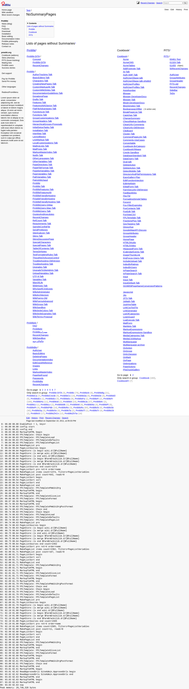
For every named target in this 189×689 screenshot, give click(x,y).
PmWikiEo (50, 398)
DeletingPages (40, 356)
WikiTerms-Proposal (42, 316)
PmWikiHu (38, 401)
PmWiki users (7, 65)
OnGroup (127, 351)
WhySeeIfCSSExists (43, 288)
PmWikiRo (63, 407)
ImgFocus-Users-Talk (133, 258)
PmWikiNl (75, 404)
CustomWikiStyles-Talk (44, 90)
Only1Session (130, 354)
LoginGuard (129, 317)
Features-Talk (39, 102)
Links (35, 369)
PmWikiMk (60, 404)
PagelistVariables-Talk (43, 170)
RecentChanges (41, 65)
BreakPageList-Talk (132, 112)
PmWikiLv (45, 404)
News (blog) (7, 24)
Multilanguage (130, 341)
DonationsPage (40, 96)
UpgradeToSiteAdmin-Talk (45, 270)
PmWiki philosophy (10, 41)
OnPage (127, 360)
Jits (124, 295)
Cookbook (33, 32)
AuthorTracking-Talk (42, 74)
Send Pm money (9, 81)
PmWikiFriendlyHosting (44, 195)
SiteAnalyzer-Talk (41, 233)
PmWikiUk (109, 410)
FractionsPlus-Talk (132, 220)
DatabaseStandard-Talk (134, 155)
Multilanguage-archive (134, 345)
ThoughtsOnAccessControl (46, 257)
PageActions (129, 366)
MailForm (127, 323)
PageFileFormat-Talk (43, 167)
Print (186, 9)
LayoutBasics (39, 136)
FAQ (4, 26)
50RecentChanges (179, 68)
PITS (31, 35)
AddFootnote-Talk (131, 68)
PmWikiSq (37, 410)
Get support (7, 73)
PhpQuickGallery (131, 369)
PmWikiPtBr (47, 407)
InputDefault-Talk (131, 283)
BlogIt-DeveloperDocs (134, 102)
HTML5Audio (129, 242)
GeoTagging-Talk (131, 224)
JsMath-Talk (129, 301)
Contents (33, 23)
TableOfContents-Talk (43, 248)
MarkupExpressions (132, 329)
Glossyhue (128, 227)
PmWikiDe (96, 395)
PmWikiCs (65, 395)
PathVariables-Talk (42, 177)
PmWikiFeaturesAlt (42, 192)
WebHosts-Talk (40, 285)
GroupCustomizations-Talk (46, 118)
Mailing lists (7, 63)
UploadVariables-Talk (43, 273)
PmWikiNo (89, 404)
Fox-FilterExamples (132, 205)
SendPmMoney (40, 229)
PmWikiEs (65, 398)
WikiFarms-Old (40, 298)
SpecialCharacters (42, 242)
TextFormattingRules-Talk (45, 254)
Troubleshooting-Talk (43, 264)
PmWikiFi (94, 398)
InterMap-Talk (39, 133)
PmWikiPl (104, 404)
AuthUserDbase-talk (133, 78)
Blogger (127, 93)
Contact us (6, 46)
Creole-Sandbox (131, 152)
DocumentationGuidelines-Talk (48, 93)
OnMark (127, 357)
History (179, 9)
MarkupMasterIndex (42, 372)
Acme (126, 59)
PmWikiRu (78, 407)
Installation (6, 34)
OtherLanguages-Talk (43, 158)
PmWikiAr (31, 323)
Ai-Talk (126, 71)
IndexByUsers (130, 267)
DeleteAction (129, 165)
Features (5, 29)
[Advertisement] (13, 108)
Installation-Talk (40, 130)
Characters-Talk (40, 80)
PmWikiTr (94, 410)
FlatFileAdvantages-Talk (44, 108)
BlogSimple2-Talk (131, 106)
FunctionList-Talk (41, 111)
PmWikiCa (32, 395)
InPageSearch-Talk (132, 273)
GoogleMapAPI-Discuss (134, 230)
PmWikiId (54, 401)
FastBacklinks (130, 193)
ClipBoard (128, 130)
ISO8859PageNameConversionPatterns (142, 286)
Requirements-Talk (42, 223)
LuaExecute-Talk (131, 320)
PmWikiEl (110, 395)
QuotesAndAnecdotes (43, 214)
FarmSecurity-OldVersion (135, 189)
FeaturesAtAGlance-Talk (45, 105)
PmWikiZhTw (71, 413)
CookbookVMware (132, 149)
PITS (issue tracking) (11, 60)
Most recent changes (11, 15)
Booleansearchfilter (132, 109)
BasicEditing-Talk (41, 77)
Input (125, 276)
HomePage (128, 239)
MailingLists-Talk (41, 146)
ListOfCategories (131, 313)
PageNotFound (40, 375)
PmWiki (4, 21)
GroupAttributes (131, 233)
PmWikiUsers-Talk (42, 211)
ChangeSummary (131, 118)
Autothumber (129, 90)
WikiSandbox (39, 307)
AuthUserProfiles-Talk (133, 87)
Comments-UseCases (134, 140)
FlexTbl (126, 196)
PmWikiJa (83, 401)
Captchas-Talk (130, 115)
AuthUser (37, 350)
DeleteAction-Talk (131, 168)
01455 (173, 65)
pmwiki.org (6, 52)
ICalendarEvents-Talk (133, 252)
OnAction (127, 348)
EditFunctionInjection (133, 180)
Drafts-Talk (38, 99)
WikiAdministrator (41, 292)
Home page (7, 10)
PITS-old (174, 84)
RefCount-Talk (40, 220)
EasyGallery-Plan (131, 177)
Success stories (8, 68)
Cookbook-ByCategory (134, 146)
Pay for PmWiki (8, 79)
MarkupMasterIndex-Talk (45, 152)
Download (6, 31)
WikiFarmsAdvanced (43, 301)
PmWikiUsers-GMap (43, 205)
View (166, 9)
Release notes (8, 44)
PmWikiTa (66, 410)
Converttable (129, 143)
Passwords (38, 378)
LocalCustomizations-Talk (45, 143)
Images (36, 366)
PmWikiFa (80, 398)
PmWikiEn (36, 398)
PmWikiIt (67, 401)
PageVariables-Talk (42, 174)
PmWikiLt (31, 404)
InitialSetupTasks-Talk (43, 127)
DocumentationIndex (43, 359)
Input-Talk (128, 279)
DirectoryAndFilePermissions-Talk (139, 174)
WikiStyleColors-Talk (43, 310)
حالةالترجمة (38, 341)
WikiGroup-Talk (40, 304)
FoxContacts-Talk (131, 208)
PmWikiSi (94, 407)
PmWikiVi (35, 413)
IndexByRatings (131, 264)
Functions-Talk (40, 115)
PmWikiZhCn (52, 413)
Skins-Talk (38, 236)
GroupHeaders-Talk (42, 121)
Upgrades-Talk (40, 267)
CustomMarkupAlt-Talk (44, 87)
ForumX (127, 202)
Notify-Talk (38, 155)
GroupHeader (129, 236)
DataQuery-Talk (130, 158)
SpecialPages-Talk (42, 245)
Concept (37, 59)
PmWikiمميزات (40, 332)
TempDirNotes (40, 251)
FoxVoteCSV (129, 214)
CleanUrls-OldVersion (133, 127)
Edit (172, 9)
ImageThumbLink (131, 255)
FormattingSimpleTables (135, 199)
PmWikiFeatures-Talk (43, 189)
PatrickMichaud (40, 180)
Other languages (9, 87)
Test (28, 10)
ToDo (172, 93)
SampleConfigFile (41, 226)
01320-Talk (175, 62)
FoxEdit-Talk (129, 211)
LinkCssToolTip (130, 307)
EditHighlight (129, 183)
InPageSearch (130, 270)
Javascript (128, 292)
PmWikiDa (81, 395)
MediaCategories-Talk (133, 335)
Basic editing (7, 36)
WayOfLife (38, 282)
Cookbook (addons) (10, 55)
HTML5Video (129, 245)
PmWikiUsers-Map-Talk (44, 208)
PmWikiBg (32, 347)
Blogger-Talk (129, 99)
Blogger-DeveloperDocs (134, 96)
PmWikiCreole (49, 395)
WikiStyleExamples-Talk (44, 313)
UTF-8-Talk (38, 276)
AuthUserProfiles (131, 84)
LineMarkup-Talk (41, 139)
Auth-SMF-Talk (130, 74)
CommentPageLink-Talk (134, 137)
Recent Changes (148, 3)
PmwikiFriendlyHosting (44, 198)
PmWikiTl (80, 410)
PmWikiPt (31, 407)
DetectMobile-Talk (132, 171)
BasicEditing (39, 353)
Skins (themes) (8, 58)
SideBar (173, 90)
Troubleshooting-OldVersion (46, 261)
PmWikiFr (108, 398)
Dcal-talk (127, 161)
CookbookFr (123, 381)
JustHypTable (129, 304)
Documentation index (11, 39)
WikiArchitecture (41, 295)
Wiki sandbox (7, 12)
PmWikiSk (109, 407)
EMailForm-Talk (130, 186)
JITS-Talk (127, 298)
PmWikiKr (98, 401)
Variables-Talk (39, 279)
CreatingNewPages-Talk (44, 84)
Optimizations (129, 363)
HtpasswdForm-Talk (133, 248)
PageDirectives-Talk (42, 164)
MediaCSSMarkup (132, 338)
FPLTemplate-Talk (132, 217)
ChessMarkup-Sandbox (134, 121)
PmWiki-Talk (39, 186)
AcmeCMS (128, 62)
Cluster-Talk (129, 134)
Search (159, 3)
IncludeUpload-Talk (132, 261)
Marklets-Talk (129, 326)
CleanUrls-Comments (133, 124)
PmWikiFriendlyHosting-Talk (46, 202)
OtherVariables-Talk (42, 161)
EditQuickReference (42, 362)
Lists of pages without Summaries (40, 26)
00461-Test (175, 59)
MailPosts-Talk (40, 149)
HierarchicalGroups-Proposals (47, 124)
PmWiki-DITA (33, 56)
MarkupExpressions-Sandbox (137, 332)
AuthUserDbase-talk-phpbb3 (137, 81)
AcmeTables (129, 65)
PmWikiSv (52, 410)
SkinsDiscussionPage (43, 239)
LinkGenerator (130, 310)
